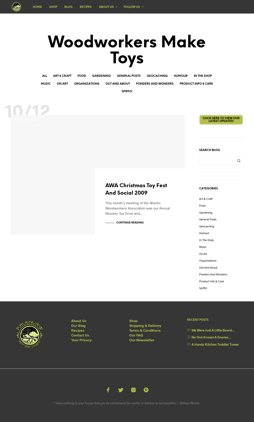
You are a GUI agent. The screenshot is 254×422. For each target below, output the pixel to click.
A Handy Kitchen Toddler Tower (215, 344)
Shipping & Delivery (145, 325)
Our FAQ (136, 335)
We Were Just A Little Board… (213, 330)
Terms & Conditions (145, 330)
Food (82, 76)
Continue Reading (130, 222)
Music (46, 83)
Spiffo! (127, 91)
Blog (68, 7)
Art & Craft (62, 76)
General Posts (129, 76)
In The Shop (203, 76)
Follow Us (132, 7)
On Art (62, 83)
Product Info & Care (196, 83)
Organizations (86, 83)
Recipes (86, 7)
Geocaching (157, 76)
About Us (106, 7)
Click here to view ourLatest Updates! (221, 120)
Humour (181, 76)
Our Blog (78, 325)
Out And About (117, 83)
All (44, 76)
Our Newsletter (141, 340)
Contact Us (80, 335)
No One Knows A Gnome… (211, 337)
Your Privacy (81, 340)
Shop (53, 7)
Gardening (101, 76)
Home (37, 7)
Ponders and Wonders (155, 83)
